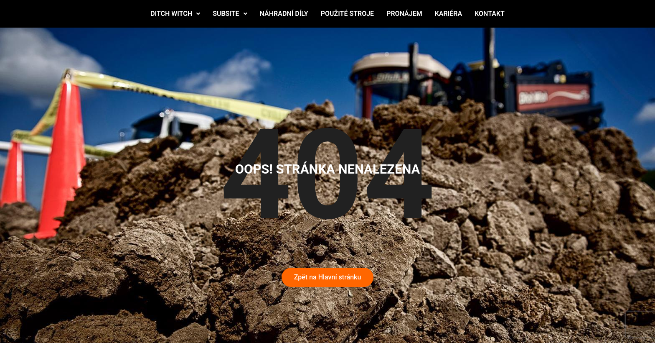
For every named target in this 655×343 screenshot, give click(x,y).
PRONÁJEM (404, 14)
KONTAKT (490, 14)
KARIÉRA (448, 14)
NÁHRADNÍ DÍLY (284, 14)
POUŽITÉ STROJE (347, 14)
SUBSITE (230, 14)
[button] (175, 13)
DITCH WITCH (175, 14)
